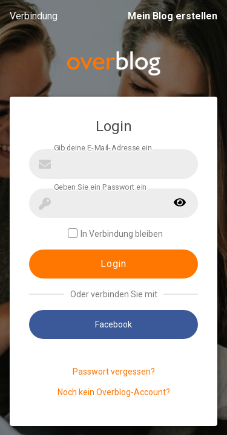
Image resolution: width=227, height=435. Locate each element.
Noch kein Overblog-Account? (114, 392)
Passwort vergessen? (114, 371)
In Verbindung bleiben (115, 233)
